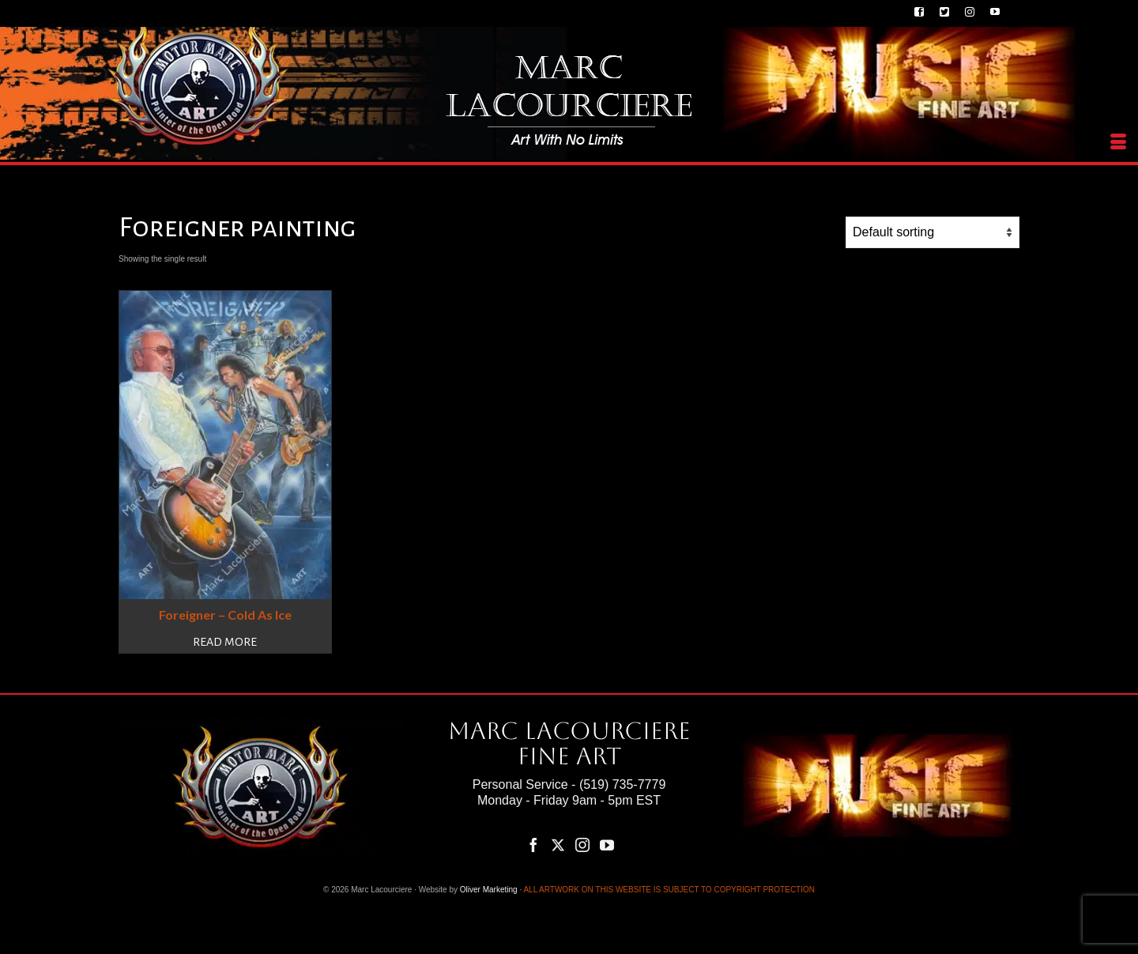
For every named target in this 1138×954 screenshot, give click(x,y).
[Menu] (1118, 142)
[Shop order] (932, 232)
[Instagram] (582, 844)
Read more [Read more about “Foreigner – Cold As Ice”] (225, 641)
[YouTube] (607, 844)
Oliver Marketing (489, 889)
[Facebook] (533, 844)
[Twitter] (558, 844)
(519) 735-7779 (622, 784)
